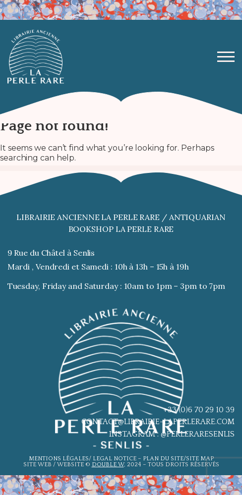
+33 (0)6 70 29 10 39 (199, 409)
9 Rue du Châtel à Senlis (51, 253)
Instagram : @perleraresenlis (172, 434)
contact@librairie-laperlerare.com (158, 421)
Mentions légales (59, 458)
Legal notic (113, 458)
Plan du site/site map (178, 458)
